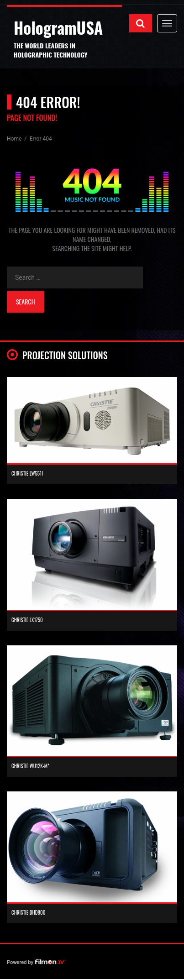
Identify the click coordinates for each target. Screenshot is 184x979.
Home (15, 139)
